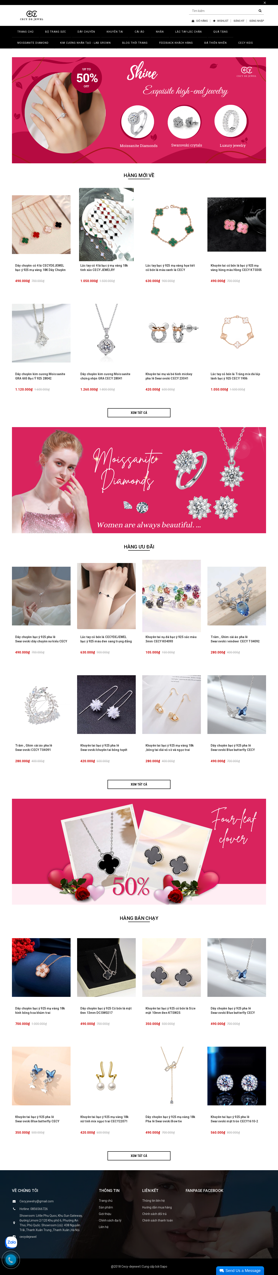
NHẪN (160, 31)
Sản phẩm (106, 1207)
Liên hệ (103, 1227)
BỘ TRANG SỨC (55, 31)
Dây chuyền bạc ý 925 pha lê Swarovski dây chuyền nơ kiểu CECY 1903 (41, 641)
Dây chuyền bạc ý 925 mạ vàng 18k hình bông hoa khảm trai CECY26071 (40, 1013)
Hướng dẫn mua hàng (157, 1207)
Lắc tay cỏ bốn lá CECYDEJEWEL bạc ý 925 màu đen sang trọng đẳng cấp (106, 641)
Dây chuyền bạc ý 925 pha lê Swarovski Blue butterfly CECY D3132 (233, 750)
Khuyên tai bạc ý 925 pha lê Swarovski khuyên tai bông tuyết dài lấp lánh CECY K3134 (103, 750)
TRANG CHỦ (25, 31)
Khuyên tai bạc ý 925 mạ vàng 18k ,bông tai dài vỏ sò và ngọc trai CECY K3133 (170, 750)
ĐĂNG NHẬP (257, 20)
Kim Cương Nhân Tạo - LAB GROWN (85, 42)
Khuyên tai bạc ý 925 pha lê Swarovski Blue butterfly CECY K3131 (37, 1121)
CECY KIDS (245, 42)
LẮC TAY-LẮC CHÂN (188, 31)
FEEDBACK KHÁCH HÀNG (176, 42)
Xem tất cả (139, 412)
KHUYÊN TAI (115, 31)
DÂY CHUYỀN (86, 31)
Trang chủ (106, 1200)
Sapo (163, 1266)
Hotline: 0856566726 (34, 1209)
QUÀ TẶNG (220, 31)
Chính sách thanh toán (157, 1220)
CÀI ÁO (139, 31)
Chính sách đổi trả (154, 1214)
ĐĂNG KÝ (239, 20)
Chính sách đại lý (110, 1220)
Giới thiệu (105, 1214)
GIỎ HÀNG (200, 20)
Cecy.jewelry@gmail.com (37, 1201)
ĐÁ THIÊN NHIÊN (215, 42)
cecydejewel (28, 1236)
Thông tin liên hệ (153, 1200)
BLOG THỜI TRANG (135, 42)
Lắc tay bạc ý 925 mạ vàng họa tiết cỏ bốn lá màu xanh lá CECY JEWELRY (170, 270)
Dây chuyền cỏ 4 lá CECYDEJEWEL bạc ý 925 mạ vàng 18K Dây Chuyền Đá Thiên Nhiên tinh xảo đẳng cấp (40, 270)
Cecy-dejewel (130, 1266)
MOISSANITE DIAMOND (33, 42)
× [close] (264, 2)
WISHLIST (220, 20)
